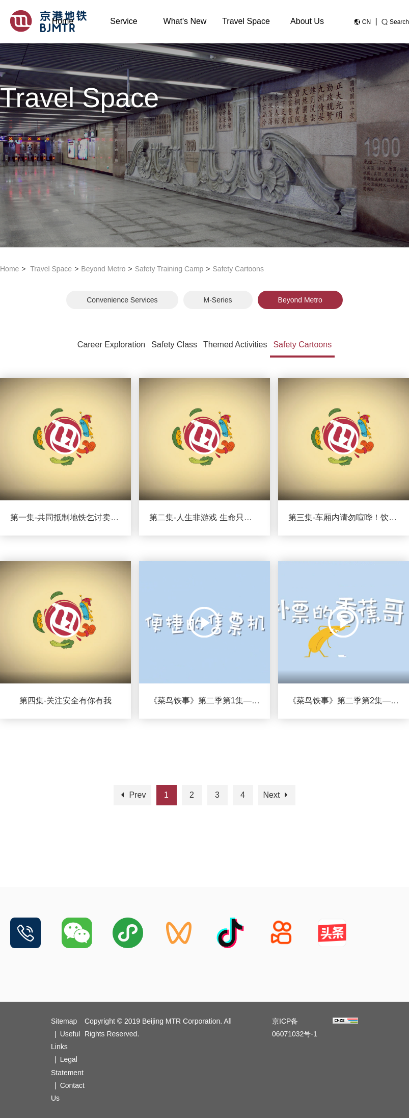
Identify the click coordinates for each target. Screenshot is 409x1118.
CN (366, 22)
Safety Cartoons (238, 269)
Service (123, 21)
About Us (307, 21)
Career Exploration (111, 344)
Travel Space (246, 21)
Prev (132, 795)
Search (399, 22)
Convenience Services (122, 300)
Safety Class (174, 344)
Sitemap (64, 1021)
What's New (185, 21)
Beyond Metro (103, 269)
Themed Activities (235, 344)
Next (276, 795)
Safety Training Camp (169, 269)
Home (63, 21)
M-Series (218, 300)
